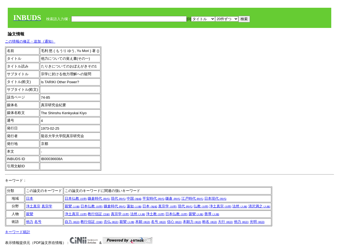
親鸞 (72, 206)
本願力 (192, 222)
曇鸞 (196, 214)
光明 (257, 222)
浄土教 (155, 214)
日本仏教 (76, 198)
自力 (72, 222)
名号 (37, 222)
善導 (211, 214)
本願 (142, 222)
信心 (174, 222)
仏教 (201, 206)
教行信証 (99, 214)
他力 (29, 222)
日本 (29, 198)
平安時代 (153, 198)
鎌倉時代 (99, 198)
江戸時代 (192, 198)
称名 (209, 222)
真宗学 (46, 206)
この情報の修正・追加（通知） (30, 41)
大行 (225, 222)
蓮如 (134, 206)
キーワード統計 (17, 232)
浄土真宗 (33, 206)
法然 (239, 206)
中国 (134, 198)
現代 (118, 198)
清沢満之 (259, 206)
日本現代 (215, 198)
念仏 (111, 222)
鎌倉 (172, 198)
